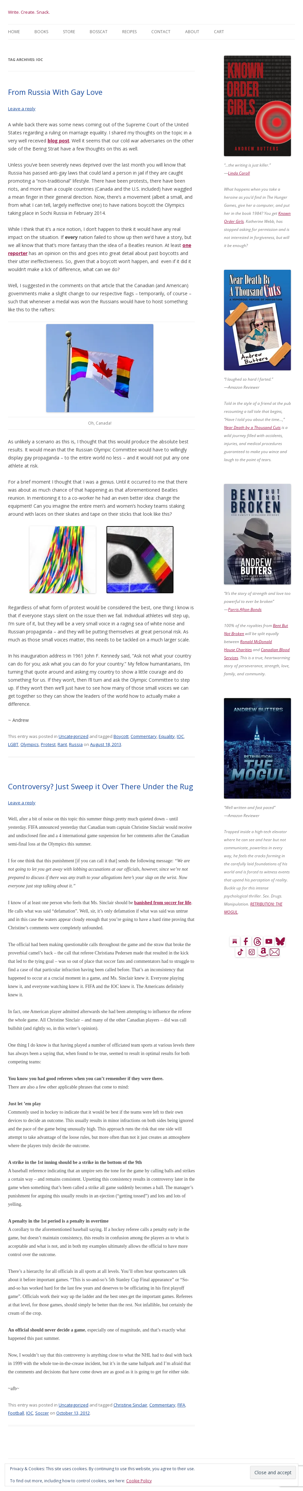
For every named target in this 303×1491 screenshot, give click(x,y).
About (192, 32)
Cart (219, 32)
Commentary (144, 736)
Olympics (29, 744)
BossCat (98, 32)
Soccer (42, 1413)
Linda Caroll (239, 173)
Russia (76, 744)
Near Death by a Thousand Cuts (252, 427)
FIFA (181, 1405)
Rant (62, 744)
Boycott (121, 736)
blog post (58, 140)
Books (41, 32)
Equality (167, 736)
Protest (48, 744)
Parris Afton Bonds (244, 609)
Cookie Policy (139, 1481)
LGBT (13, 744)
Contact (160, 32)
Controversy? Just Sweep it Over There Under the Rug (100, 786)
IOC (180, 736)
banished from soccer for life (162, 902)
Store (69, 32)
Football (16, 1413)
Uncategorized (73, 736)
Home (14, 32)
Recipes (129, 32)
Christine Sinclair (130, 1405)
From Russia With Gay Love (55, 92)
